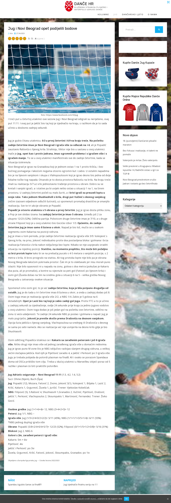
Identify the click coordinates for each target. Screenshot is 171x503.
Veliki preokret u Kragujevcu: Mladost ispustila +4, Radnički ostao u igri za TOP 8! (141, 167)
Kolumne (113, 7)
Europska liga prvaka (26, 458)
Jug (125, 7)
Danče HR (28, 5)
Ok (126, 499)
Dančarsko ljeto (142, 7)
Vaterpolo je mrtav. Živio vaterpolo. (140, 157)
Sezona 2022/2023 (52, 458)
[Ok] (167, 499)
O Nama (162, 7)
